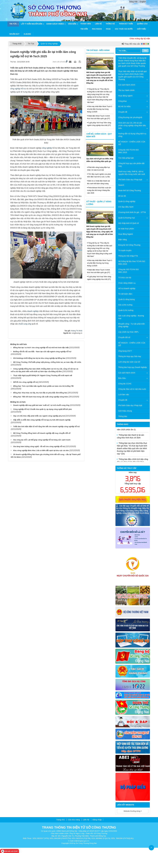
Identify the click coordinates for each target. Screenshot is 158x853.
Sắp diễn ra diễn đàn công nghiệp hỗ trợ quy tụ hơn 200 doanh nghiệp (42, 420)
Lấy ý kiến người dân (31, 24)
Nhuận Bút (14, 34)
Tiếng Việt (133, 2)
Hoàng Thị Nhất (76, 331)
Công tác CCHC (124, 384)
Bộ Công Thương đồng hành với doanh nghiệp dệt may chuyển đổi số (41, 433)
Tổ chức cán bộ (124, 277)
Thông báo (122, 416)
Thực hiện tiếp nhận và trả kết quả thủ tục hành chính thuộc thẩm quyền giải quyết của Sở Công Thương (132, 75)
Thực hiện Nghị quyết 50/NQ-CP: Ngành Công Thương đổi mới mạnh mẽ (42, 375)
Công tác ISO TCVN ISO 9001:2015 (128, 151)
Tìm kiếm (84, 29)
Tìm (145, 51)
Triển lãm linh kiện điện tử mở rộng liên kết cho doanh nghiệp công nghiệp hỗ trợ (46, 426)
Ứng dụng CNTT (125, 351)
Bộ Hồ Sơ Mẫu (124, 106)
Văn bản (72, 24)
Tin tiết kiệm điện (125, 294)
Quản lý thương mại (126, 218)
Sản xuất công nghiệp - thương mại (131, 317)
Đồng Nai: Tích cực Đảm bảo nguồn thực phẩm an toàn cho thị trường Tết (43, 386)
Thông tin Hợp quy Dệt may (129, 356)
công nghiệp (47, 148)
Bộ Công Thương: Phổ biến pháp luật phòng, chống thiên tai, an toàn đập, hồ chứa (47, 362)
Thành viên (85, 24)
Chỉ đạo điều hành (125, 207)
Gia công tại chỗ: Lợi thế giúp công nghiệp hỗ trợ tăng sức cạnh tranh (42, 440)
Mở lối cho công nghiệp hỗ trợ (25, 382)
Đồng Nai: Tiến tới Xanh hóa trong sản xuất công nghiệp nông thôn (40, 397)
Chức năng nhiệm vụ (127, 283)
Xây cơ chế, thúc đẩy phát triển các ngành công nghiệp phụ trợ (39, 416)
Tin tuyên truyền (124, 250)
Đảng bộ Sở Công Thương (129, 245)
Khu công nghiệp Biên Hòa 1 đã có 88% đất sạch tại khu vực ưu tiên (41, 450)
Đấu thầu (122, 378)
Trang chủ (60, 820)
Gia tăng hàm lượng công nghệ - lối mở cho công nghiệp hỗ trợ (39, 446)
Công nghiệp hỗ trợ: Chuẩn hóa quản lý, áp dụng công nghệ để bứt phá (42, 409)
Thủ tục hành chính (126, 90)
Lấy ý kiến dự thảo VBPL (128, 332)
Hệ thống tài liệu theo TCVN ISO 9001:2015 (131, 262)
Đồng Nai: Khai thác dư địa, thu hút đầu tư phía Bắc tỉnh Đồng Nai (40, 393)
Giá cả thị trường (125, 305)
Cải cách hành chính (126, 85)
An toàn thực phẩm (126, 229)
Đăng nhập (97, 820)
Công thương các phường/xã (130, 117)
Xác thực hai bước (124, 29)
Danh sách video (55, 24)
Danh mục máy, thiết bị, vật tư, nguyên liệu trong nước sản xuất (131, 172)
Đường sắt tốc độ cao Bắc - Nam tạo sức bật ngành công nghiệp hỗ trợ (42, 352)
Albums (27, 34)
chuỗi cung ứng (24, 324)
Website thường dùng (133, 811)
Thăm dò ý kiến (126, 24)
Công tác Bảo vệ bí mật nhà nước (132, 389)
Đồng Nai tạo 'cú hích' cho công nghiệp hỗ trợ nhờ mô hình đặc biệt (41, 348)
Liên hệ (98, 24)
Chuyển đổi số (124, 337)
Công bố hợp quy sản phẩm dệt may (131, 164)
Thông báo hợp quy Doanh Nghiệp (132, 367)
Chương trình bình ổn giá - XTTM (132, 212)
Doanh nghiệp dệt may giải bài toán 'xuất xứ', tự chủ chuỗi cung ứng (41, 405)
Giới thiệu (141, 29)
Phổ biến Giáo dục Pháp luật (130, 180)
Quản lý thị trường (125, 310)
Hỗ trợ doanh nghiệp (126, 288)
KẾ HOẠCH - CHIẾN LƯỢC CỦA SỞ (131, 143)
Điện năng (122, 239)
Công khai (122, 101)
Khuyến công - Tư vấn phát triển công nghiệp (131, 325)
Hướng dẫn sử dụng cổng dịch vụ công (132, 135)
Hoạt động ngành (125, 96)
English (143, 2)
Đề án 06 (122, 196)
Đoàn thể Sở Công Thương (129, 190)
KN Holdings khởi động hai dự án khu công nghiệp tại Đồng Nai (39, 358)
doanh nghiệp (33, 311)
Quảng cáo (142, 24)
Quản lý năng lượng (126, 299)
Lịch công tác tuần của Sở (129, 362)
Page (108, 29)
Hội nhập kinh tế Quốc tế (128, 223)
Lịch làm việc (123, 394)
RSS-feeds (97, 29)
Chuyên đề (122, 112)
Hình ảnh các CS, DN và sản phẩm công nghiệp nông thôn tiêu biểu (132, 125)
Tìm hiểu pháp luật (126, 158)
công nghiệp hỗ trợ (18, 89)
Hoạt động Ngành (125, 234)
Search (121, 185)
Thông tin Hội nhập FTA (128, 256)
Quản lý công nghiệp (126, 201)
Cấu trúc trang (74, 820)
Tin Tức (13, 24)
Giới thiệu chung (125, 411)
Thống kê (110, 24)
